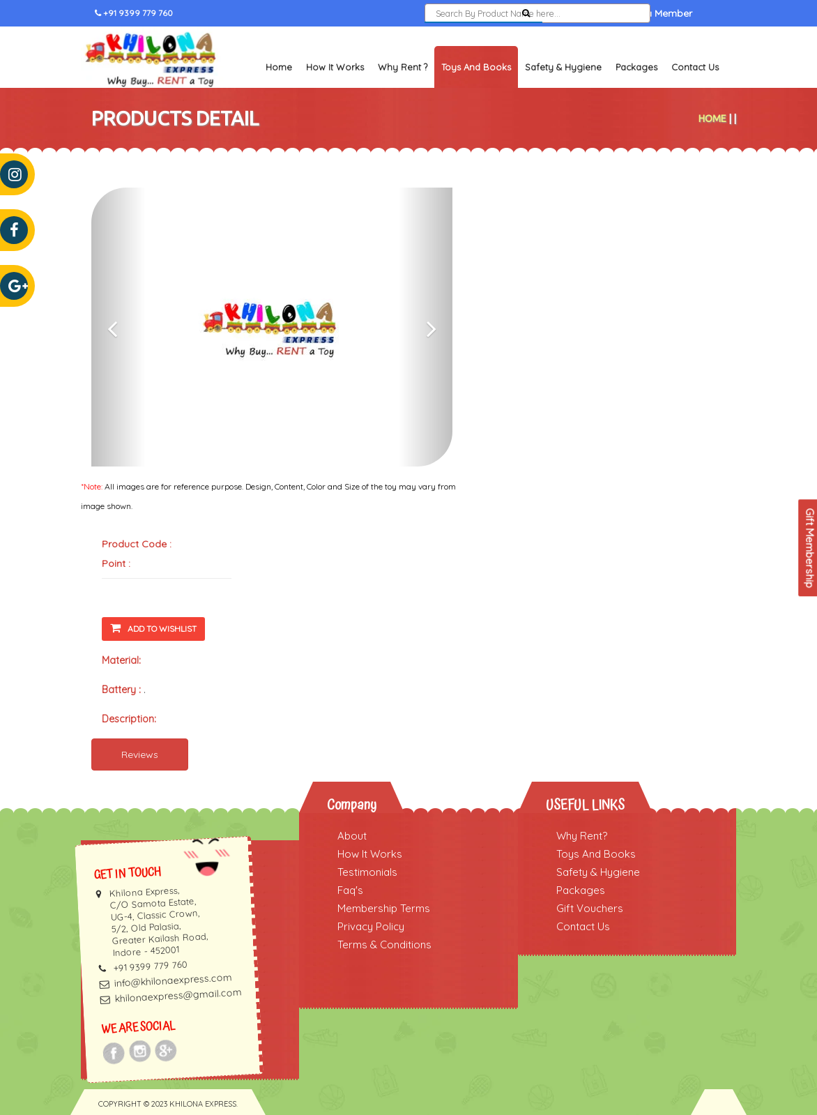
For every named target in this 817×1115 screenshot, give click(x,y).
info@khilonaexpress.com (173, 980)
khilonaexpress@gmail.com (178, 996)
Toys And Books (596, 853)
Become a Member (648, 13)
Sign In (573, 13)
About (352, 835)
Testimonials (367, 872)
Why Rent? (581, 835)
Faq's (350, 890)
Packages (636, 67)
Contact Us (695, 67)
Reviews (139, 754)
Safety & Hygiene (563, 67)
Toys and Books (476, 67)
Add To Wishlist (153, 628)
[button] (118, 327)
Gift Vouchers (589, 908)
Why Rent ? (402, 67)
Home (279, 67)
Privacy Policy (370, 926)
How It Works (335, 67)
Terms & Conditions (384, 944)
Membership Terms (383, 908)
